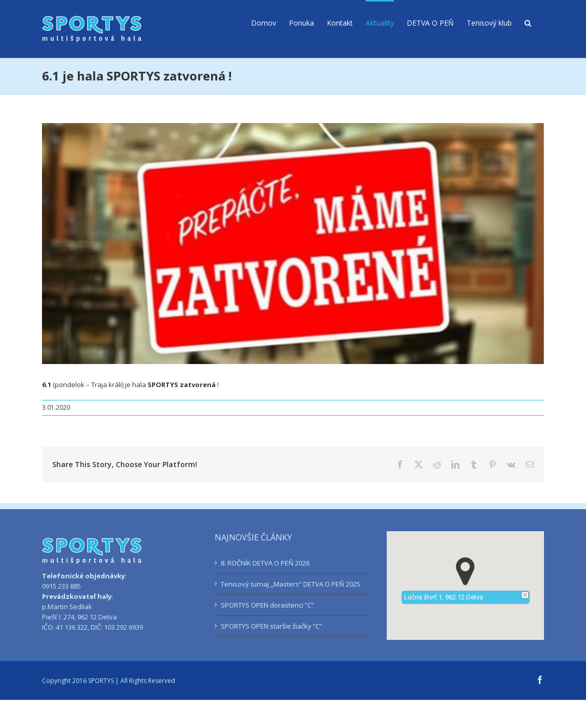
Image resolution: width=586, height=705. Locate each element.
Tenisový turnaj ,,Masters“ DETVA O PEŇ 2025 (290, 584)
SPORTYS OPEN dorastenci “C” (267, 605)
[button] (528, 22)
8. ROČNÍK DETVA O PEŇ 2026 (265, 563)
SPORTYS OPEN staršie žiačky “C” (271, 626)
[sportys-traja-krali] (293, 243)
